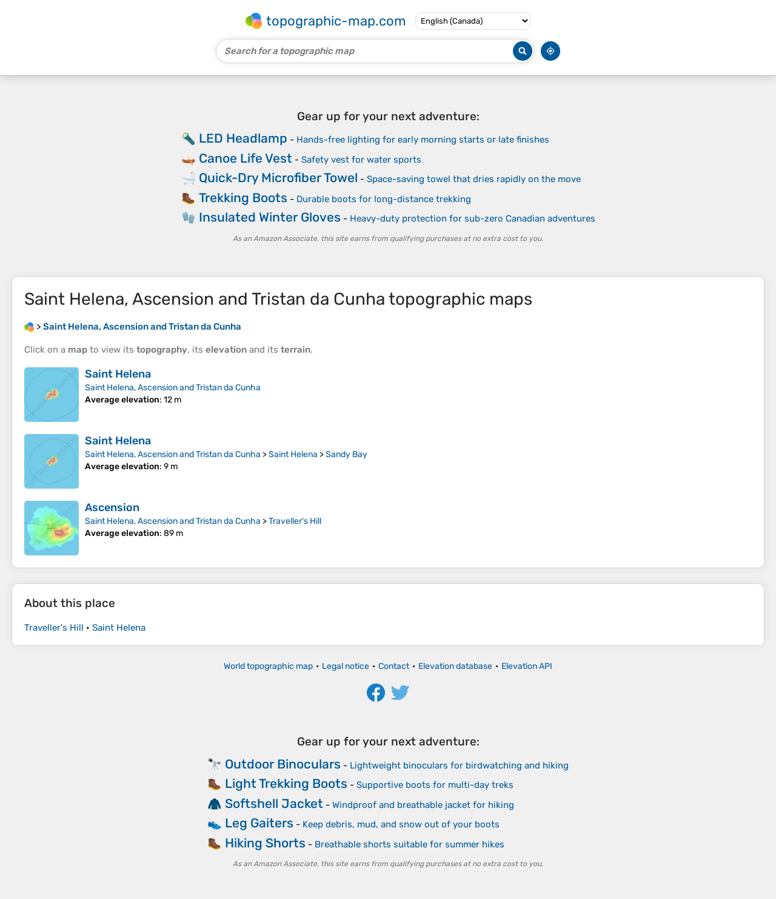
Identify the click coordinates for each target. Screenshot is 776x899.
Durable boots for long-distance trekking (383, 199)
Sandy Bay (346, 454)
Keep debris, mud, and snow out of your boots (401, 824)
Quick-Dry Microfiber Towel (278, 177)
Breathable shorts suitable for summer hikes (409, 844)
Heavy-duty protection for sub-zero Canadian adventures (472, 218)
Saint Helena (118, 374)
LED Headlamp (243, 138)
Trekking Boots (243, 197)
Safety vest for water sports (361, 159)
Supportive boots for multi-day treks (434, 784)
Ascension (112, 507)
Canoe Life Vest (245, 158)
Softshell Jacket (274, 803)
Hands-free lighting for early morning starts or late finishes (422, 139)
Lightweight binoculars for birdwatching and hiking (459, 765)
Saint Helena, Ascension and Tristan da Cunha (173, 387)
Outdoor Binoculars (283, 764)
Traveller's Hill (295, 521)
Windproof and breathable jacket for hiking (423, 804)
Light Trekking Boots (286, 783)
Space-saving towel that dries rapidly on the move (474, 179)
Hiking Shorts (265, 842)
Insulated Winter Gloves (270, 217)
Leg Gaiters (259, 822)
